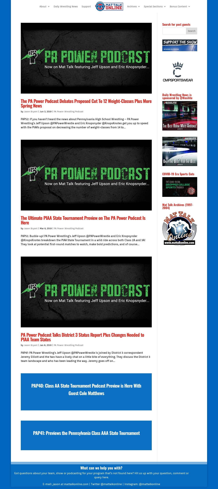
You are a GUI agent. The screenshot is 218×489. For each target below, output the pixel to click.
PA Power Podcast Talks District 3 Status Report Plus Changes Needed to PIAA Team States (82, 337)
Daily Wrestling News (66, 6)
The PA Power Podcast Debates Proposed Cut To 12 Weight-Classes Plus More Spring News (86, 103)
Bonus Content (178, 6)
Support (86, 6)
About (43, 6)
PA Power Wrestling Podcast (68, 111)
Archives (132, 6)
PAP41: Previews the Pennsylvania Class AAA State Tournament (86, 432)
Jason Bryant (30, 111)
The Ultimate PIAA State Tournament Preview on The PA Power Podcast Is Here (83, 220)
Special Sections (153, 6)
